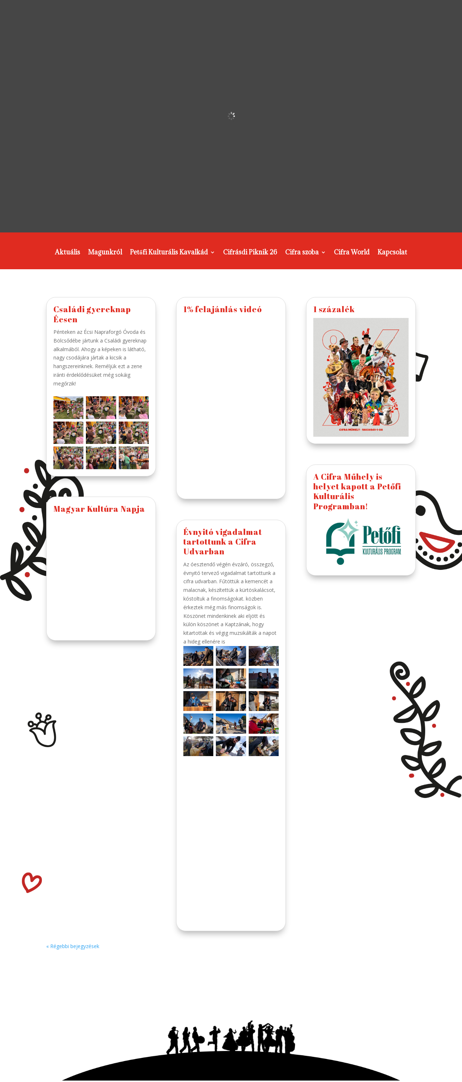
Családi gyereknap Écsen (92, 314)
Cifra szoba (302, 253)
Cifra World (352, 253)
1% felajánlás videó (222, 309)
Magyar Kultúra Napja (99, 508)
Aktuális (67, 253)
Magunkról (105, 253)
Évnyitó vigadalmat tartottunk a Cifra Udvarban (222, 542)
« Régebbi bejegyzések (72, 946)
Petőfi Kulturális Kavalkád (169, 253)
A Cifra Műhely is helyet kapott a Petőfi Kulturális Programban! (357, 491)
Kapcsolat (392, 253)
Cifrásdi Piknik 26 (250, 253)
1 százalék (334, 309)
